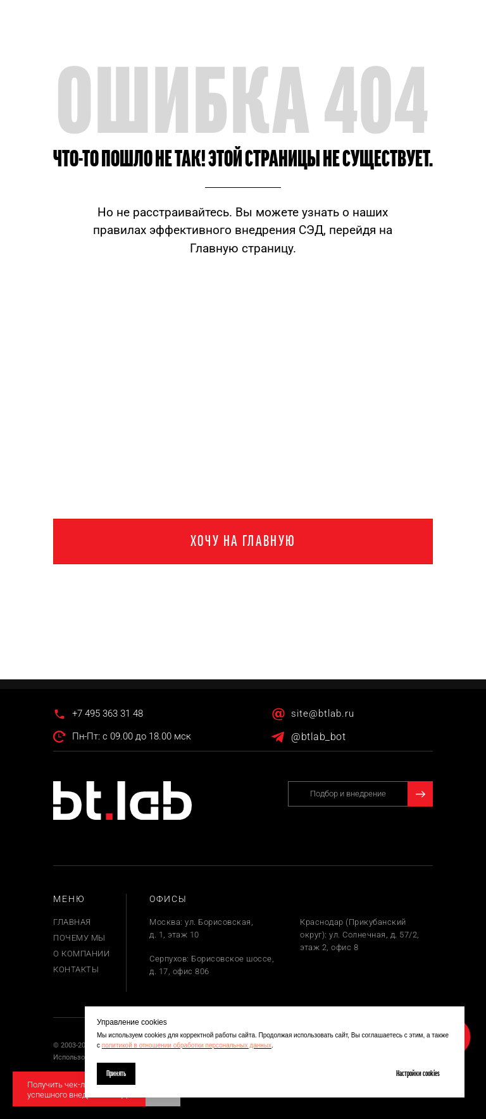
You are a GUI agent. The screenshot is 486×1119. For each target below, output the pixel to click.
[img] (122, 800)
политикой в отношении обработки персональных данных (186, 1045)
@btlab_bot (318, 737)
